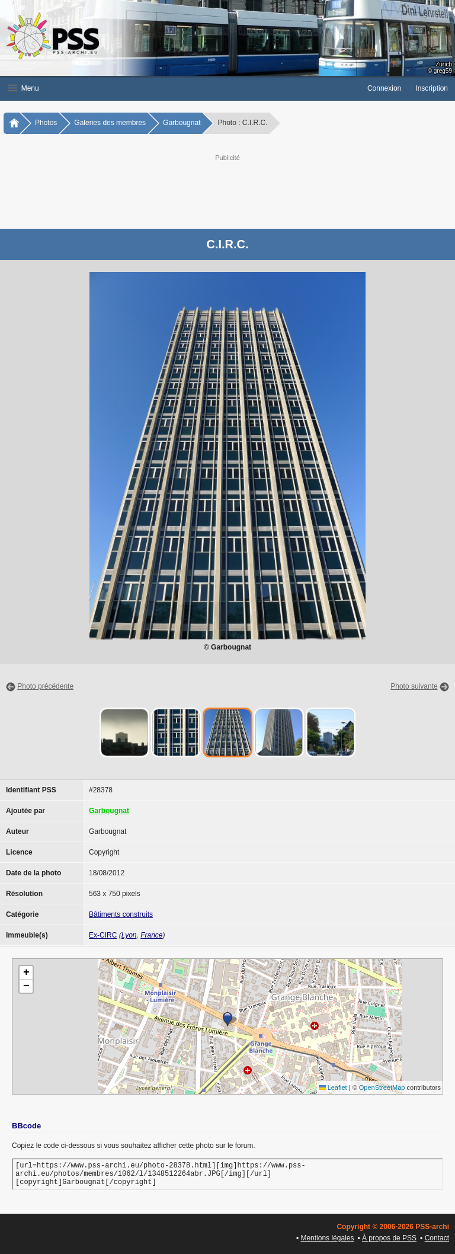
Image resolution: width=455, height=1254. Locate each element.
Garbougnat (181, 123)
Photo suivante (413, 686)
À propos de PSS (389, 1238)
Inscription (431, 88)
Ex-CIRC (103, 935)
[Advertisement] (239, 190)
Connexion (384, 88)
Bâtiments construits (121, 914)
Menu (23, 88)
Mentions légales (327, 1238)
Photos (46, 123)
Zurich (443, 64)
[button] (180, 88)
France (151, 935)
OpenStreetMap (382, 1087)
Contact (437, 1238)
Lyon (129, 935)
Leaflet (333, 1087)
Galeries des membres (110, 123)
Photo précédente (45, 686)
